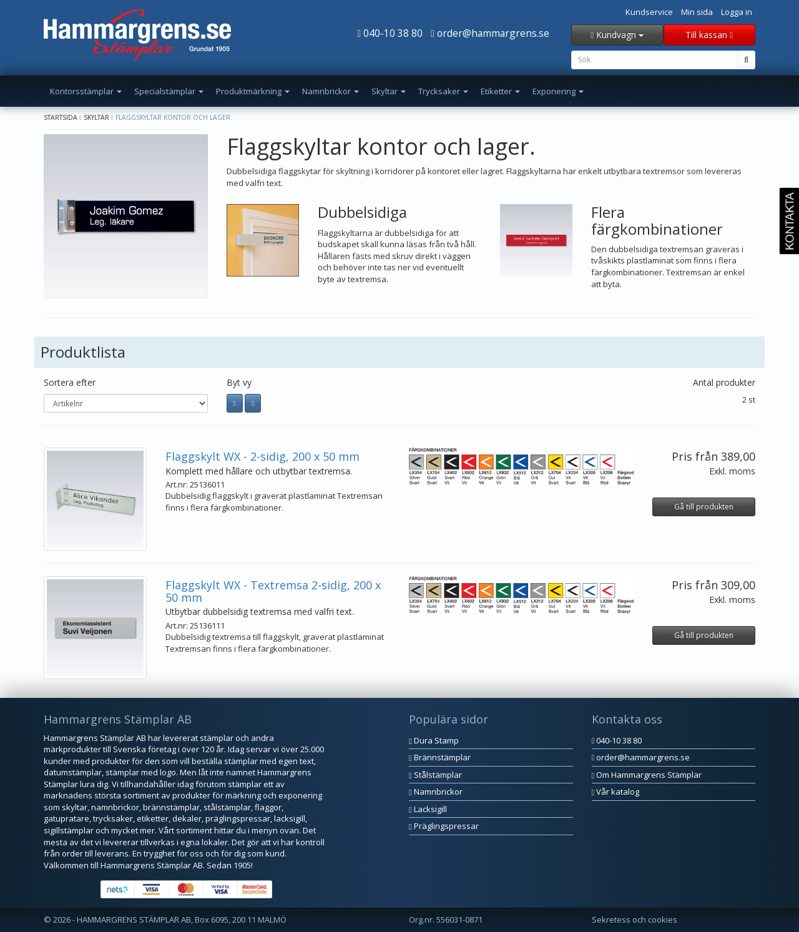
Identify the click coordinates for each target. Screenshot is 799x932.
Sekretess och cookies (634, 919)
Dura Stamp (434, 740)
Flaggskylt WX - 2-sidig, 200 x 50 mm (262, 456)
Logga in (736, 11)
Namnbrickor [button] (330, 91)
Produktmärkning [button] (253, 91)
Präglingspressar (444, 825)
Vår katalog (616, 791)
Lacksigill (428, 809)
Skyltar (96, 117)
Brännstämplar (440, 757)
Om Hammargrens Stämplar (647, 774)
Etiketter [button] (500, 91)
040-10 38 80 (390, 33)
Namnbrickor (436, 791)
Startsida (60, 117)
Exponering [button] (558, 91)
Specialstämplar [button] (168, 91)
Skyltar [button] (388, 91)
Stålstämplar (435, 774)
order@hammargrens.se (490, 33)
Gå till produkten (703, 506)
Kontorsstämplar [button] (86, 91)
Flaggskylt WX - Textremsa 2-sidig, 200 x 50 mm (273, 591)
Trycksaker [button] (443, 91)
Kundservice (649, 11)
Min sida (697, 11)
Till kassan (709, 35)
